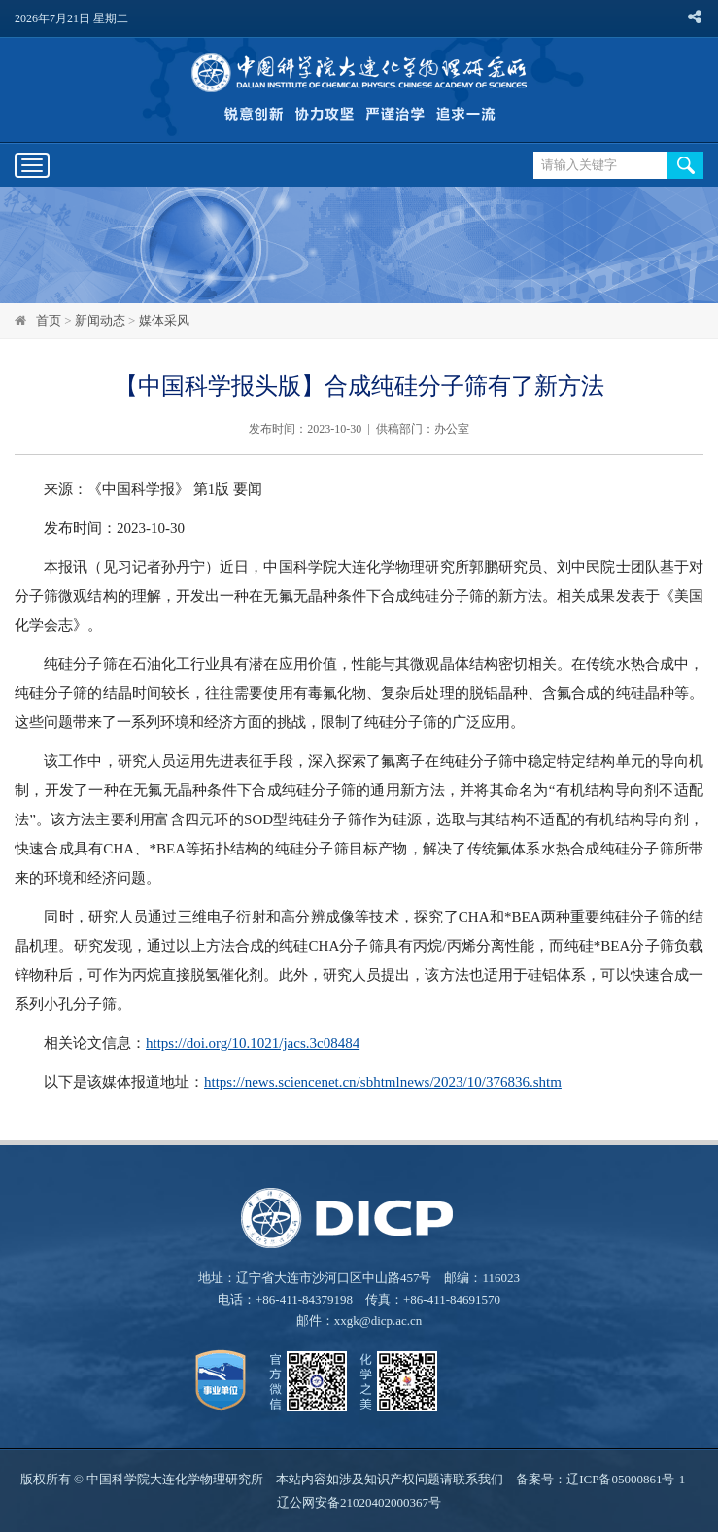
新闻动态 (100, 320)
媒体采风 (164, 320)
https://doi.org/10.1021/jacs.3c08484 (252, 1043)
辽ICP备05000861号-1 (625, 1479)
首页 (48, 320)
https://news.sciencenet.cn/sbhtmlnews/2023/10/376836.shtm (383, 1082)
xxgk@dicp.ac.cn (378, 1320)
